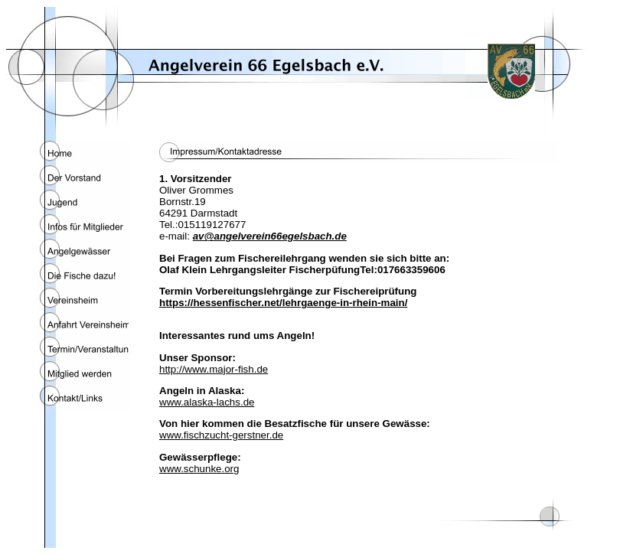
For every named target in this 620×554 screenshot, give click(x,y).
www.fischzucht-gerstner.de (221, 435)
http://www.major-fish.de (213, 369)
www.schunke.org (199, 468)
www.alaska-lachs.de (206, 402)
